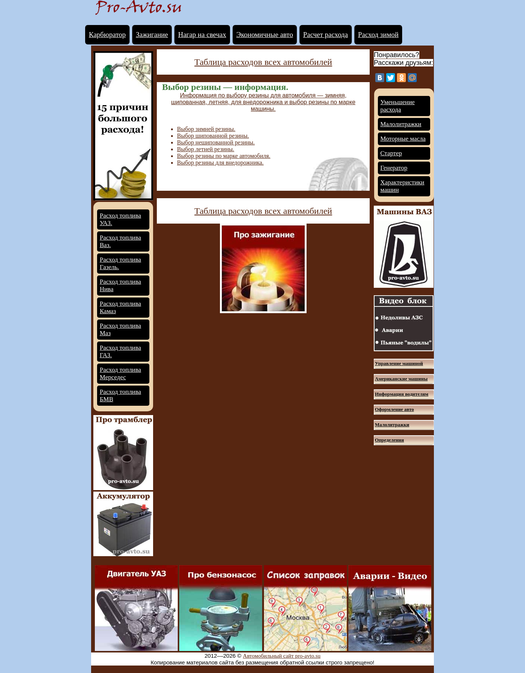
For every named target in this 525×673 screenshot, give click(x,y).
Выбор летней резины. (205, 149)
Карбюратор (107, 34)
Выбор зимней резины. (206, 129)
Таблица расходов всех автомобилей (263, 62)
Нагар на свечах (202, 34)
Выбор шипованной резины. (213, 136)
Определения (389, 440)
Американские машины (401, 378)
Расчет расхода (325, 34)
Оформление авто (394, 409)
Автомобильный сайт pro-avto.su (282, 656)
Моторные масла (403, 138)
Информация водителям (401, 394)
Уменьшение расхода (397, 106)
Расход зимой (378, 34)
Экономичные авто (264, 34)
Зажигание (152, 34)
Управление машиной (399, 363)
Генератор (394, 167)
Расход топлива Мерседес (120, 373)
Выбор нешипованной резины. (216, 142)
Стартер (391, 153)
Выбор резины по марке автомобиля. (223, 156)
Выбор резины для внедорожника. (220, 162)
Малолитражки (401, 124)
